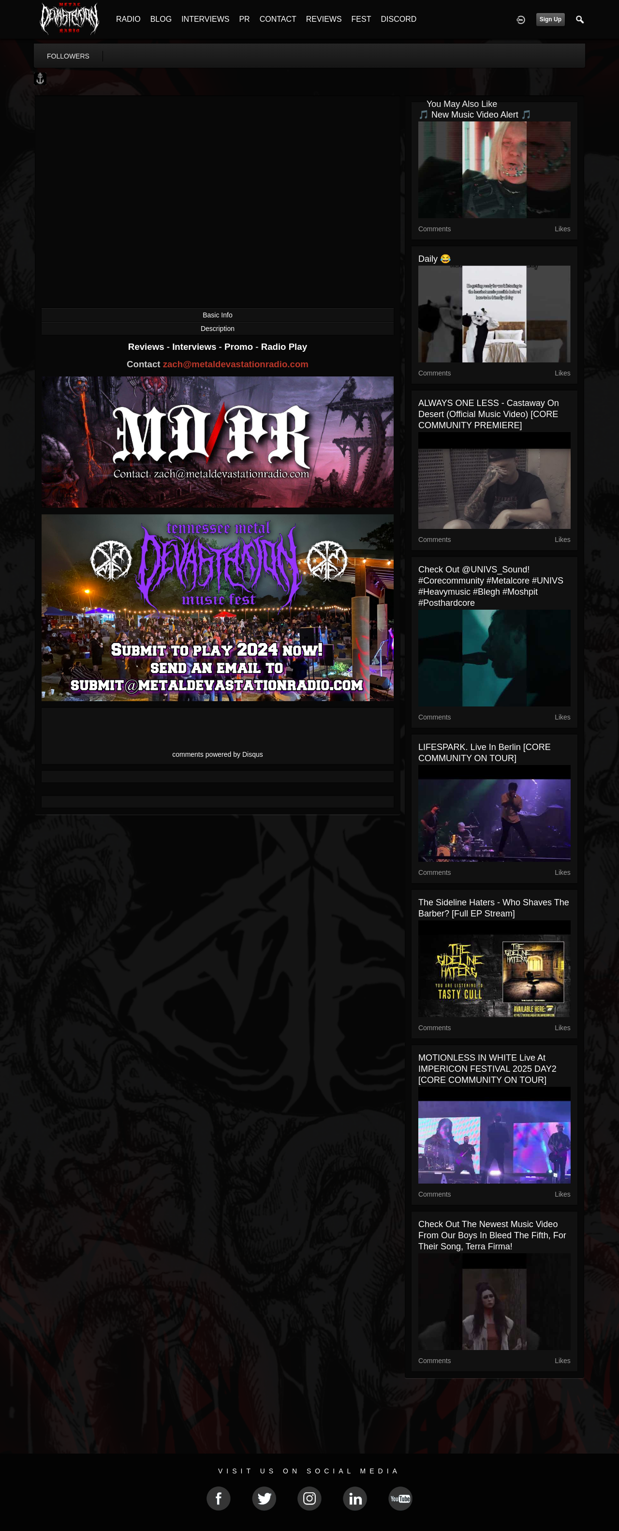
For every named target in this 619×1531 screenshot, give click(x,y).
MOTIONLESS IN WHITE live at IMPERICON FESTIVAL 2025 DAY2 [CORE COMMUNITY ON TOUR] (487, 1069)
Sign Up (550, 19)
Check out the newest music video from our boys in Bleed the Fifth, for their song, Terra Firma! (492, 1235)
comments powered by (217, 754)
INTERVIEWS (205, 19)
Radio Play (284, 347)
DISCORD (398, 19)
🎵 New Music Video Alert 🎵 (474, 115)
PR (244, 19)
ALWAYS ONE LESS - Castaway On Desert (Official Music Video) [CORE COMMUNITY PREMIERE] (488, 414)
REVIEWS (324, 19)
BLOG (161, 19)
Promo (239, 347)
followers (68, 56)
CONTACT (278, 19)
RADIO (128, 19)
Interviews (195, 347)
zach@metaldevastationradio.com (236, 364)
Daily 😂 (434, 259)
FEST (361, 19)
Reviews (147, 347)
